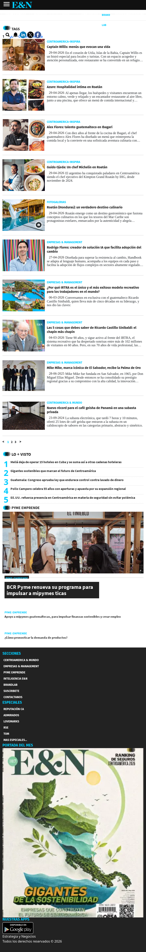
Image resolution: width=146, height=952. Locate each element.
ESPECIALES (12, 702)
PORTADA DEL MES (17, 745)
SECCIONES (11, 653)
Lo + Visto (21, 454)
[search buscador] (8, 35)
